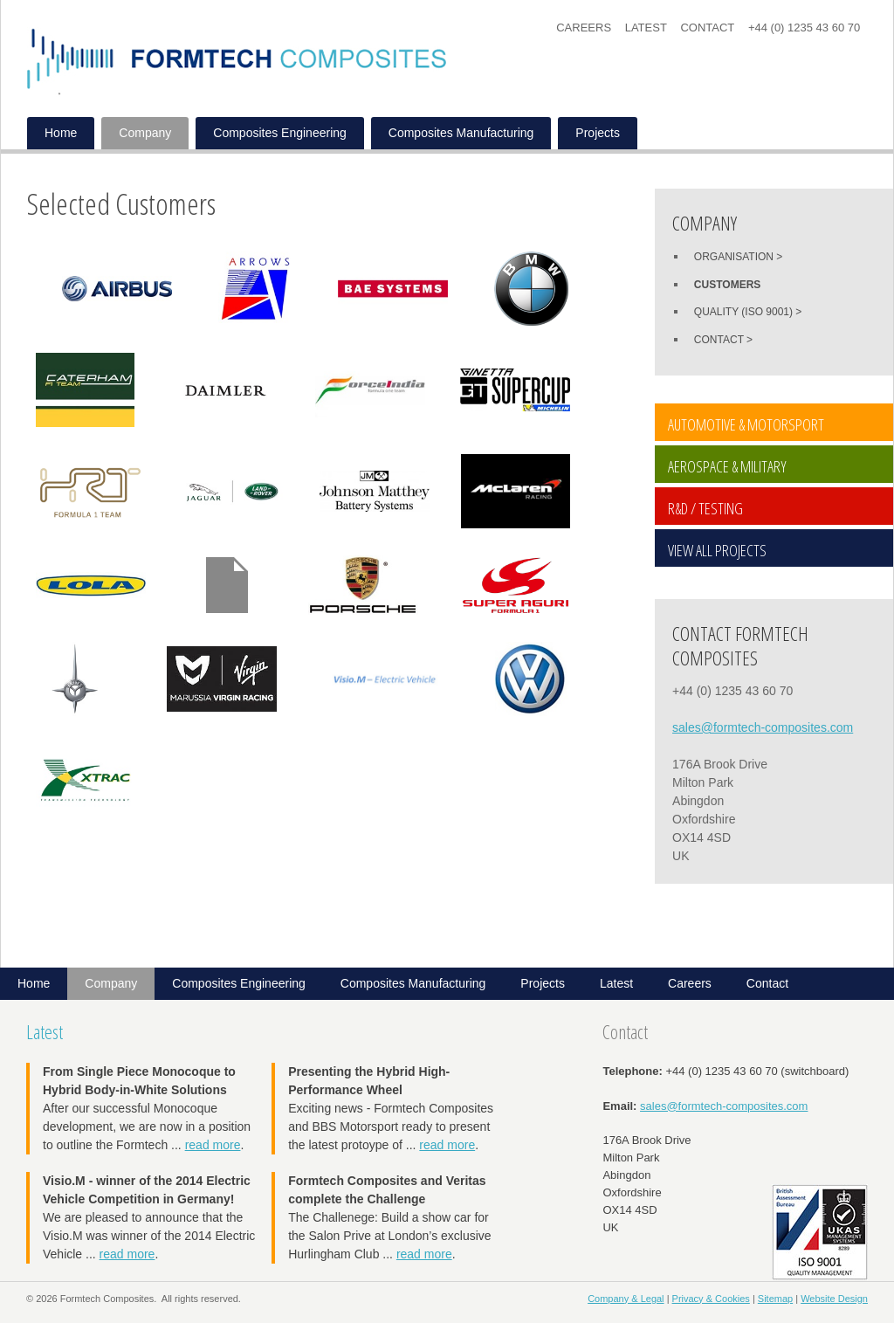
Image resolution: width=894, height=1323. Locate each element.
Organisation (734, 257)
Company (145, 133)
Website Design (834, 1298)
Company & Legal (626, 1298)
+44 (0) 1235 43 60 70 (804, 27)
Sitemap (775, 1298)
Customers (727, 285)
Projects (597, 133)
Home (61, 133)
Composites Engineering (280, 133)
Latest (646, 27)
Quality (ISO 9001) (743, 312)
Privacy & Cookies (711, 1298)
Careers (583, 27)
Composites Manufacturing (461, 133)
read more (213, 1145)
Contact (707, 27)
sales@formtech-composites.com (762, 727)
